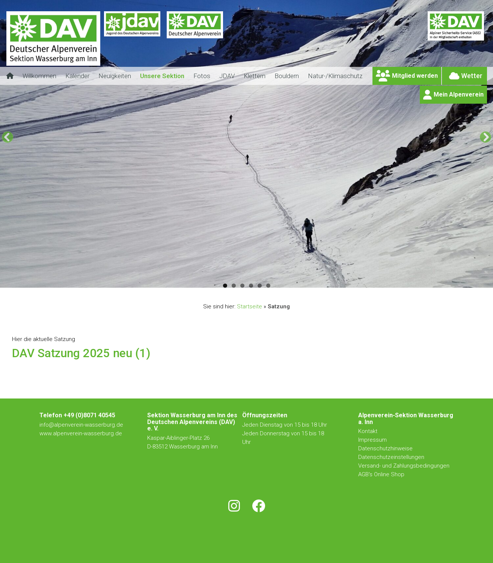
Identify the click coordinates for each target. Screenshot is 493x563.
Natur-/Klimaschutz (335, 76)
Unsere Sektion (162, 76)
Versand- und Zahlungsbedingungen (403, 465)
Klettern (254, 76)
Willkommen (39, 76)
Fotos (201, 76)
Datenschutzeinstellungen (391, 457)
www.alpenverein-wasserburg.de (80, 433)
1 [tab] (225, 286)
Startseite (249, 306)
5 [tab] (260, 286)
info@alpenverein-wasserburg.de (81, 424)
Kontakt (368, 431)
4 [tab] (251, 286)
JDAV (227, 76)
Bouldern (286, 76)
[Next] (485, 137)
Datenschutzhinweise (385, 448)
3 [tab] (242, 286)
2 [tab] (234, 286)
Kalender (77, 76)
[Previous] (7, 137)
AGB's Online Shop (381, 474)
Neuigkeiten (114, 76)
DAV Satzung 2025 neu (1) (81, 353)
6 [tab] (268, 286)
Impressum (372, 439)
